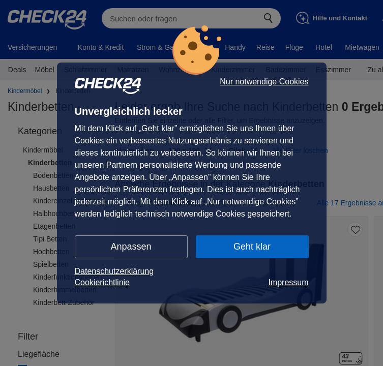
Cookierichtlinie (102, 282)
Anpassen (130, 246)
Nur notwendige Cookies (264, 82)
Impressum (288, 282)
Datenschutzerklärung (114, 271)
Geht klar (252, 246)
